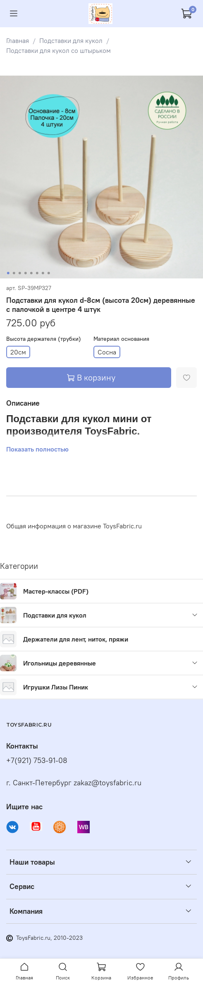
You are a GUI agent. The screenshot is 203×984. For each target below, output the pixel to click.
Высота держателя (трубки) (43, 338)
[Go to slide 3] (19, 273)
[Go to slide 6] (37, 273)
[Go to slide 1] (8, 273)
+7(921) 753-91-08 (36, 760)
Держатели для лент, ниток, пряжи (75, 639)
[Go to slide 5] (31, 273)
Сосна (107, 352)
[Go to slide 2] (13, 273)
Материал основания (121, 338)
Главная (17, 40)
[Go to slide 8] (48, 273)
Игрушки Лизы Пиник (55, 687)
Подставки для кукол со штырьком (58, 50)
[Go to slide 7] (42, 273)
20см (18, 352)
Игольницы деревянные (59, 663)
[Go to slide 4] (25, 273)
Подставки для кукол (71, 40)
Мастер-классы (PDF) (55, 591)
